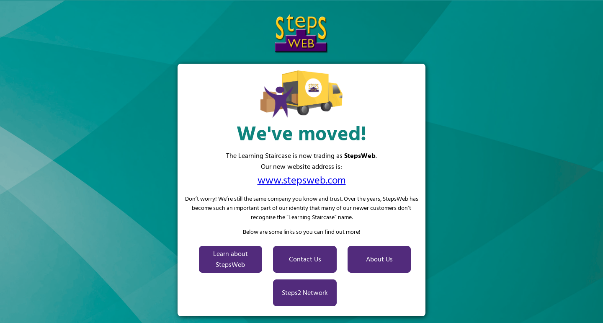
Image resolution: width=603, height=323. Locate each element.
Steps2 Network (305, 292)
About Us (379, 259)
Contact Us (305, 259)
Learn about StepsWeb (230, 259)
